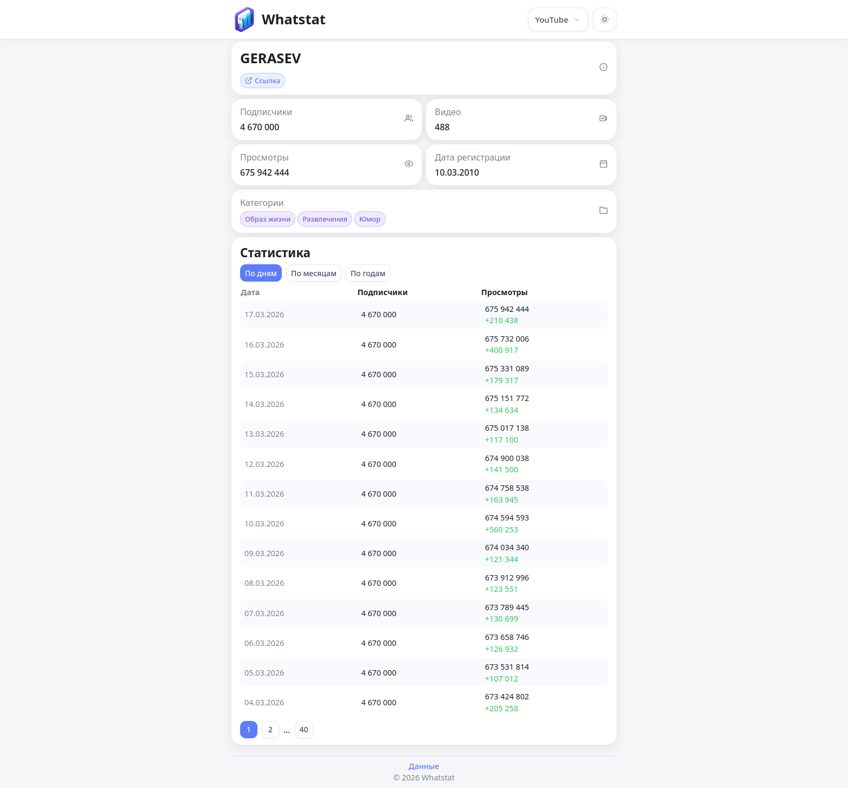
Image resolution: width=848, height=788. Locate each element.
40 (304, 729)
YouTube (558, 19)
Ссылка (262, 80)
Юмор (369, 219)
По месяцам (313, 273)
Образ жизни (267, 219)
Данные (424, 766)
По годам (368, 273)
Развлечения (324, 219)
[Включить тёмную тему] (605, 19)
